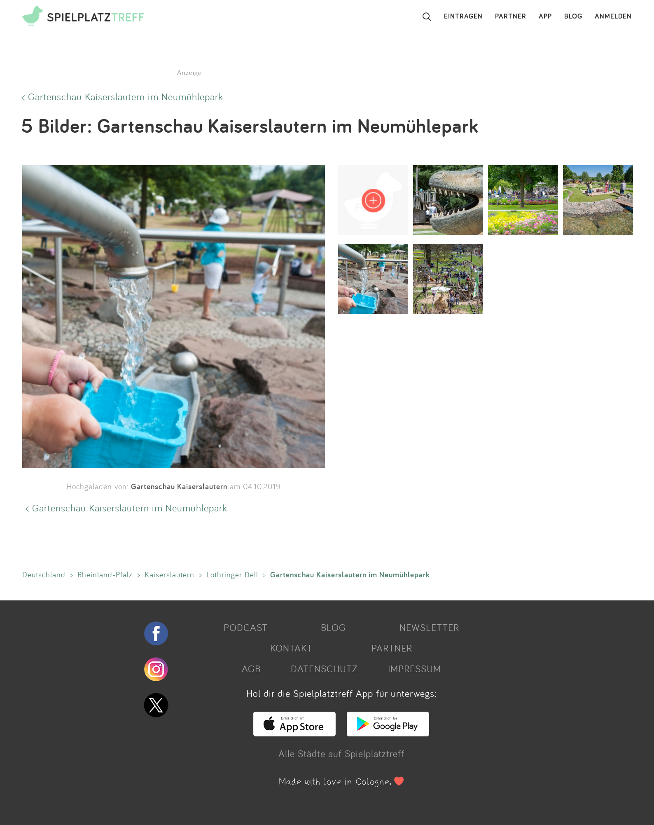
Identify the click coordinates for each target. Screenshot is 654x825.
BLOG (573, 16)
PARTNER (510, 16)
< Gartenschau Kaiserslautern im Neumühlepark (122, 96)
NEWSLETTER (429, 627)
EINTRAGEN (463, 16)
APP (545, 16)
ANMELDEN (613, 16)
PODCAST (246, 627)
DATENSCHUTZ (324, 668)
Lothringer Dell (232, 574)
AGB (251, 668)
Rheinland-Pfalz (105, 574)
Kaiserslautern (169, 574)
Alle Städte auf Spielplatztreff (341, 753)
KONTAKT (291, 648)
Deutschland (43, 574)
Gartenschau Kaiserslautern (179, 486)
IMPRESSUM (414, 668)
